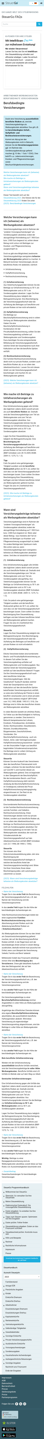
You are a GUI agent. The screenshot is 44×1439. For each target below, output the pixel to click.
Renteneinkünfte (12, 1320)
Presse (8, 1253)
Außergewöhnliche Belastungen (19, 1359)
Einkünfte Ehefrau (13, 1301)
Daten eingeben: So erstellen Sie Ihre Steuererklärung (21, 1212)
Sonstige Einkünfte (13, 1336)
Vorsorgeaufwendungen (15, 1347)
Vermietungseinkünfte (15, 1324)
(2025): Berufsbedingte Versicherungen (20, 203)
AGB (4, 1380)
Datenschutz (7, 1383)
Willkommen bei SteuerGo (16, 1192)
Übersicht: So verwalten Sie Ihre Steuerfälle (18, 1197)
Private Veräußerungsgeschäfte (19, 1340)
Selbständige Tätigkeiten (16, 1328)
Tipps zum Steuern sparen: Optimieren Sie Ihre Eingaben (21, 1218)
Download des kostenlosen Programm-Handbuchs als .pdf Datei (22, 1259)
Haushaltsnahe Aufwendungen (18, 1355)
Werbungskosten (28, 96)
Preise (4, 1394)
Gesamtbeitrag (10, 1171)
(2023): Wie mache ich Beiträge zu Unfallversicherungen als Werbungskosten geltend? (21, 496)
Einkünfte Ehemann (14, 1297)
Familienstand (11, 1282)
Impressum (10, 1249)
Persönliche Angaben (14, 1289)
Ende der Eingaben (13, 1371)
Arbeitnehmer (11, 96)
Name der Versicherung (13, 891)
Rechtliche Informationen (16, 1245)
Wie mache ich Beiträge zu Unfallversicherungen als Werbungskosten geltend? (21, 181)
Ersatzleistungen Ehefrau (16, 1313)
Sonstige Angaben (13, 1363)
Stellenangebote (9, 1392)
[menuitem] (33, 3)
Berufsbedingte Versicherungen (21, 98)
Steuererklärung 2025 (12, 201)
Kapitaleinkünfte (12, 1317)
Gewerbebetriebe (12, 1332)
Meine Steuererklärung (15, 1201)
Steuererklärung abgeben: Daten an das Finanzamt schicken (22, 1227)
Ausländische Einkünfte (15, 1344)
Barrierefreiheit (8, 1386)
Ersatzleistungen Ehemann (17, 1309)
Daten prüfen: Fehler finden (17, 1222)
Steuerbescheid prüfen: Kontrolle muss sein (21, 1233)
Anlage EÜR (10, 1286)
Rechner (9, 1242)
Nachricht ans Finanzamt (16, 1367)
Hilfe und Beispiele (13, 1238)
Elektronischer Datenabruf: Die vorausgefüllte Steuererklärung (18, 1206)
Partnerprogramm (9, 1397)
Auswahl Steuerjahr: (12, 1273)
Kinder (8, 1293)
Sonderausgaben (13, 1351)
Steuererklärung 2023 (12, 198)
